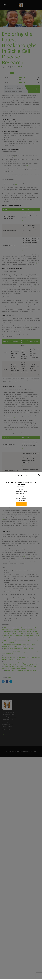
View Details (21, 504)
